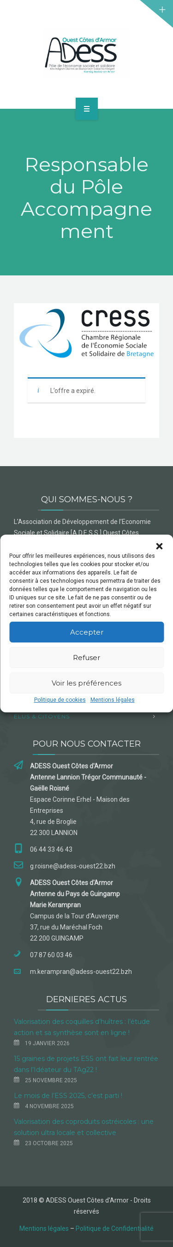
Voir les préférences (86, 683)
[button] (159, 546)
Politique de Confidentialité (115, 1228)
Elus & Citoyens (42, 716)
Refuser (86, 657)
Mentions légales (112, 700)
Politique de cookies (60, 700)
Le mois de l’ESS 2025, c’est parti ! (68, 1095)
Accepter (86, 632)
